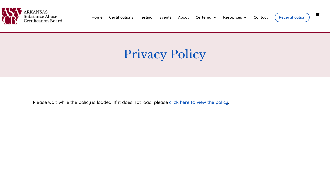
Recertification (292, 17)
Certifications (121, 18)
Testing (146, 18)
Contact (261, 18)
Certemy (203, 18)
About (183, 18)
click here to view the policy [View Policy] (198, 102)
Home (97, 18)
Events (165, 18)
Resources (232, 18)
